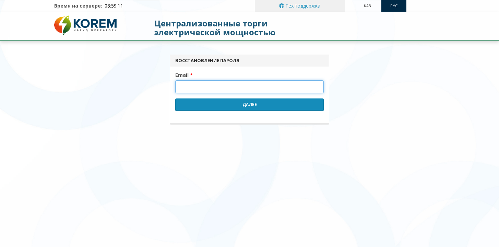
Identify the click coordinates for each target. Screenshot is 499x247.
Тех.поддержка (299, 5)
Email (182, 75)
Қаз (367, 5)
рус (393, 5)
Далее (249, 104)
